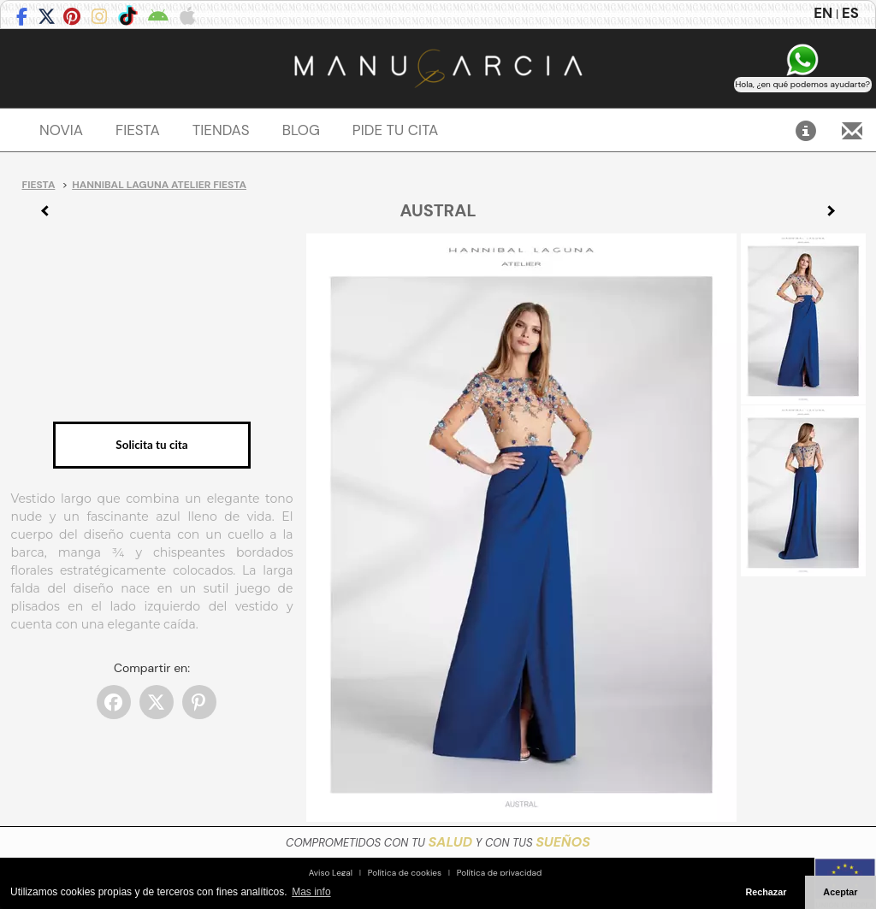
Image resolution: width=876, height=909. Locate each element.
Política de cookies (404, 872)
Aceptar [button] (840, 892)
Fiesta (39, 185)
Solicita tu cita (151, 445)
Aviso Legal (330, 872)
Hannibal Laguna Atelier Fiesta (159, 185)
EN (823, 12)
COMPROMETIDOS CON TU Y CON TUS (438, 842)
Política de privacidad (499, 872)
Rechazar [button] (765, 892)
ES (850, 12)
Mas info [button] (311, 892)
